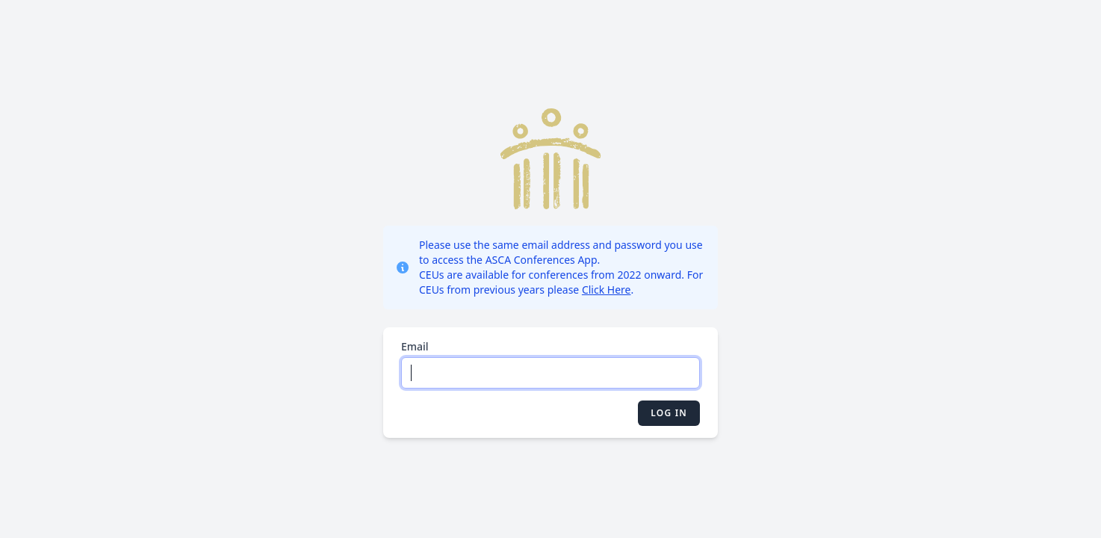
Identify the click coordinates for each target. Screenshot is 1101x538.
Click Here (606, 289)
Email (415, 346)
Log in (669, 412)
